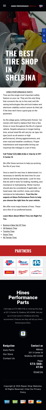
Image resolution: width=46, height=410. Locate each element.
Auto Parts (8, 350)
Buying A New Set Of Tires (14, 225)
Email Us (38, 372)
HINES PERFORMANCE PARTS (19, 92)
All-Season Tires (10, 228)
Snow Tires (8, 234)
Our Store (8, 354)
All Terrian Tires (10, 237)
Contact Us (9, 358)
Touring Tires (8, 231)
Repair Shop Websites (31, 386)
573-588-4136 (19, 154)
